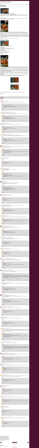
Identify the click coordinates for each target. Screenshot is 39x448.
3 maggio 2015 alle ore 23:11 (12, 258)
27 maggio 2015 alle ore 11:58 (9, 422)
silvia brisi (4, 116)
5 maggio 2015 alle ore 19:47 (9, 334)
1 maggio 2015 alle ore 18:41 (8, 123)
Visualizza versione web (14, 443)
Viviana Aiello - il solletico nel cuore (5, 258)
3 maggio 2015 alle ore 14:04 (9, 209)
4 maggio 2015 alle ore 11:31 (9, 274)
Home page (15, 442)
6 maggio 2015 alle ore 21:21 (9, 385)
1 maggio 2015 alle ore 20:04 (9, 127)
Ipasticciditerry (3, 328)
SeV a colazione (3, 282)
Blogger (16, 447)
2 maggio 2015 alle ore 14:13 (8, 215)
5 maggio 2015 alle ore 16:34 (8, 328)
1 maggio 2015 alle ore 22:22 (9, 150)
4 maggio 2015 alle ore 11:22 (9, 252)
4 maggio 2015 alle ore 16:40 (6, 294)
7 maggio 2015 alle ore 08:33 (9, 379)
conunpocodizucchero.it (4, 194)
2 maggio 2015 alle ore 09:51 (10, 194)
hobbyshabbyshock (4, 237)
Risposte (3, 115)
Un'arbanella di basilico (4, 385)
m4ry (2, 181)
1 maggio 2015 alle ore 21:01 (11, 134)
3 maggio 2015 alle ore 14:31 (9, 237)
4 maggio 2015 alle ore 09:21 (8, 282)
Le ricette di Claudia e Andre (5, 134)
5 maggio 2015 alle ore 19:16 (7, 341)
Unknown (3, 341)
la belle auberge (3, 123)
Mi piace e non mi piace (5, 1)
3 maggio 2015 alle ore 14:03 (9, 198)
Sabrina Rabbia (3, 215)
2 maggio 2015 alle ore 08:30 (6, 181)
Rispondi (2, 114)
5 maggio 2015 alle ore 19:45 (9, 322)
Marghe (2, 294)
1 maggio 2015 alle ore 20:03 (9, 116)
